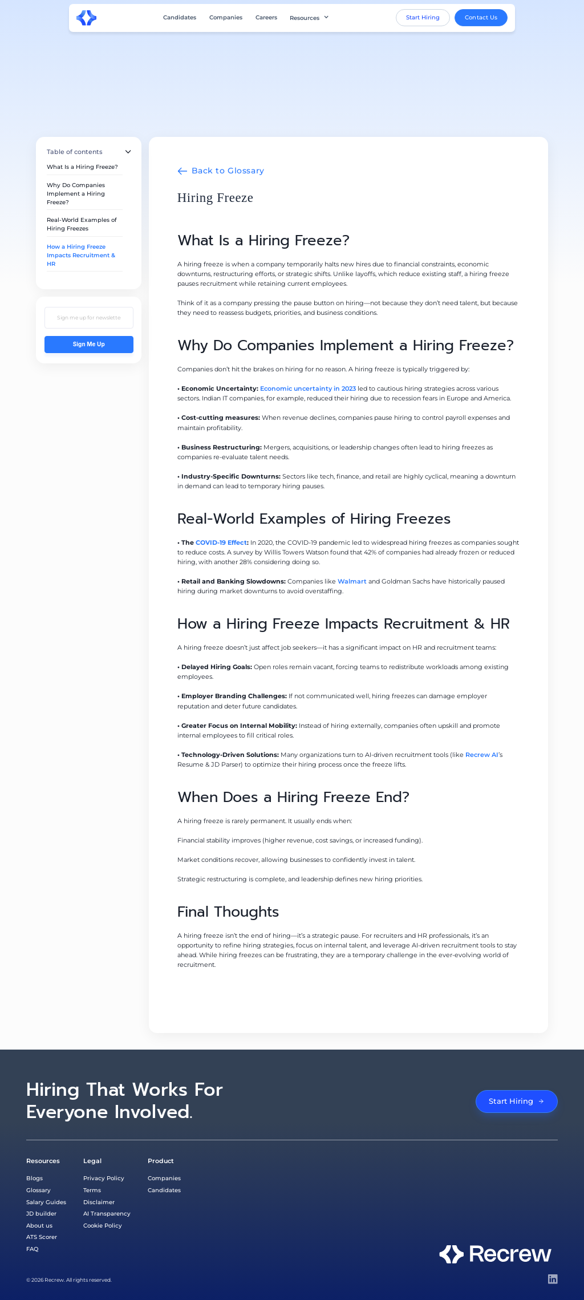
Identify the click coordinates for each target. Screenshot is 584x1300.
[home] (86, 18)
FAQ (32, 1248)
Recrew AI (481, 755)
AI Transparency (107, 1213)
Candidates (179, 18)
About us (39, 1225)
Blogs (34, 1178)
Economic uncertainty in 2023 (308, 388)
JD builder (41, 1213)
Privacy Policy (103, 1178)
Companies (225, 18)
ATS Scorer (41, 1236)
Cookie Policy (102, 1225)
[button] (309, 18)
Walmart (352, 581)
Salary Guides (46, 1201)
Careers (266, 18)
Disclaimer (99, 1201)
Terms (92, 1189)
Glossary (38, 1189)
